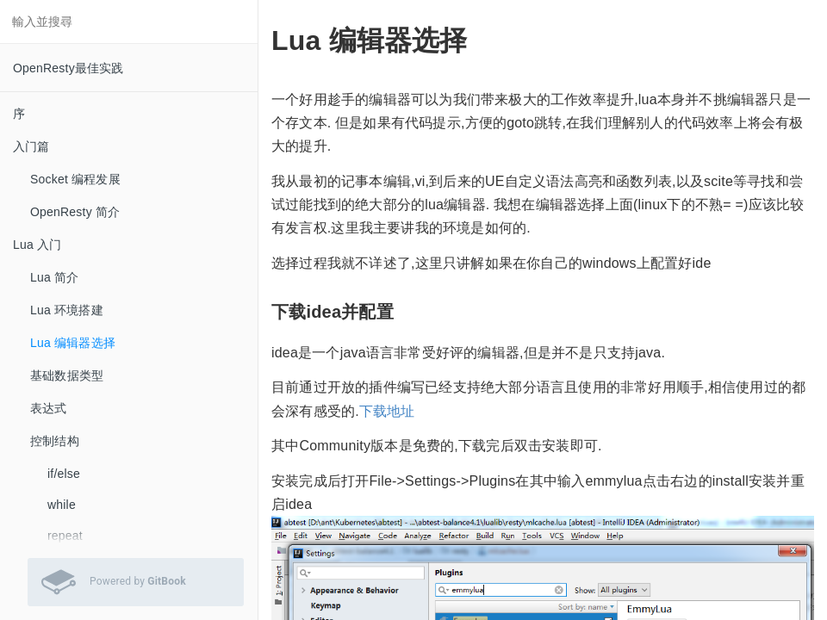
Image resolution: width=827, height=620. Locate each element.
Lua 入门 (37, 244)
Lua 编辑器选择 (72, 343)
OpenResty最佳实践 (68, 68)
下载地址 (387, 411)
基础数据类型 (66, 375)
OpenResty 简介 (75, 212)
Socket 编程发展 (75, 179)
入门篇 (31, 146)
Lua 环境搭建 (66, 310)
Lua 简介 (54, 277)
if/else (63, 473)
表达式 (48, 408)
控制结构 (54, 441)
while (61, 505)
